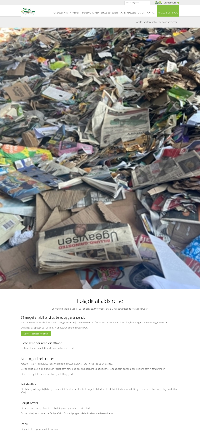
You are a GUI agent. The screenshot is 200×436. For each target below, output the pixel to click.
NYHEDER (74, 12)
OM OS (141, 12)
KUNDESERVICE (60, 12)
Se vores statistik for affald (36, 333)
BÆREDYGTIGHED (90, 12)
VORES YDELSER (128, 12)
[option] (100, 158)
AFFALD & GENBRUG (168, 12)
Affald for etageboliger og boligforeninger (156, 22)
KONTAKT (151, 12)
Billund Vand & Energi (28, 11)
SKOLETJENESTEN (109, 12)
